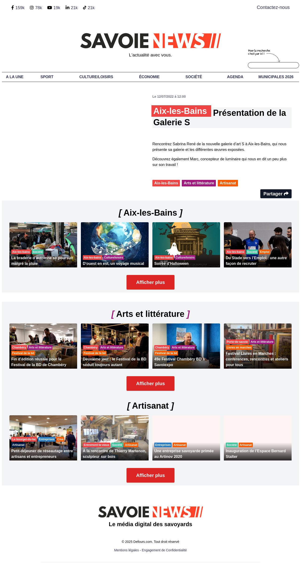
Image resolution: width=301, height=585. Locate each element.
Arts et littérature (199, 183)
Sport (46, 77)
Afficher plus (150, 282)
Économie (149, 77)
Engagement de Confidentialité (164, 550)
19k (56, 7)
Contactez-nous (273, 7)
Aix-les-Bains (166, 183)
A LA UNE (14, 77)
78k (38, 7)
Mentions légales (126, 550)
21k (74, 7)
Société (194, 77)
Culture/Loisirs (96, 77)
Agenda (235, 77)
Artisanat (228, 183)
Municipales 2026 (275, 77)
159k (19, 7)
